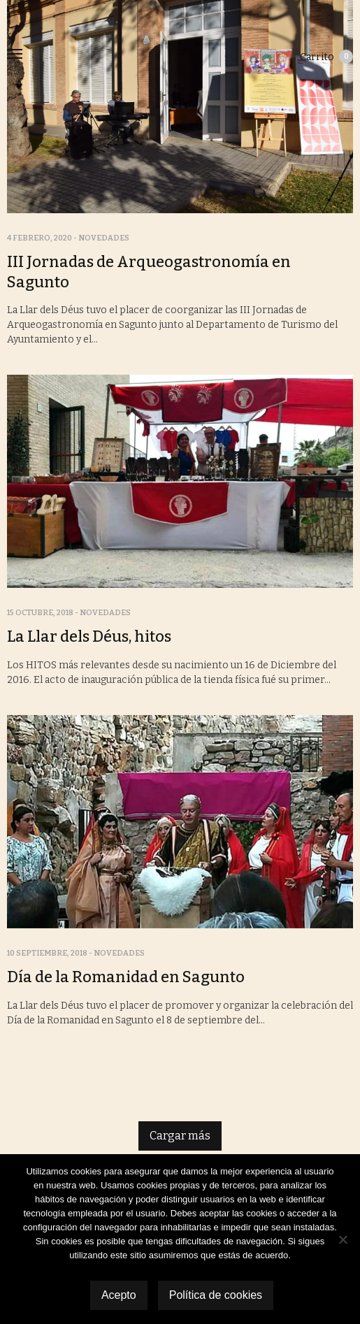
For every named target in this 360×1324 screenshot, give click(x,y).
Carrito (326, 57)
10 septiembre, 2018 (47, 953)
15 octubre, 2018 (40, 612)
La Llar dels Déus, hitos (89, 636)
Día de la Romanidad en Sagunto (126, 976)
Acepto (118, 1295)
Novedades (103, 238)
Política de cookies (215, 1295)
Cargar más (180, 1135)
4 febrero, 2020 (39, 238)
